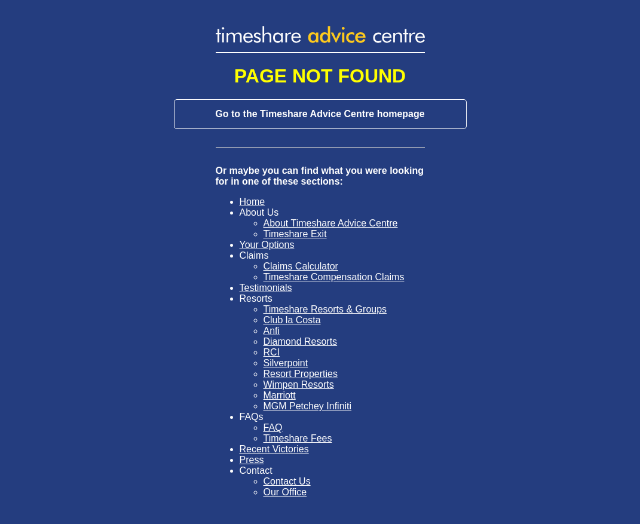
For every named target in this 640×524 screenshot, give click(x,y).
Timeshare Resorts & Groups (325, 309)
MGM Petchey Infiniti (308, 406)
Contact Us (287, 481)
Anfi (272, 331)
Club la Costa (292, 320)
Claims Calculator (301, 266)
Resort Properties (301, 374)
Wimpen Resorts (299, 384)
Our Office (285, 492)
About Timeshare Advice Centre (331, 223)
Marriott (280, 395)
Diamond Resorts (301, 341)
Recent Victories (274, 449)
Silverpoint (286, 363)
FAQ (273, 427)
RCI (272, 352)
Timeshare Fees (298, 438)
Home (252, 202)
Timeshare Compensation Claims (334, 277)
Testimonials (266, 288)
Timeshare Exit (295, 234)
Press (252, 460)
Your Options (267, 245)
